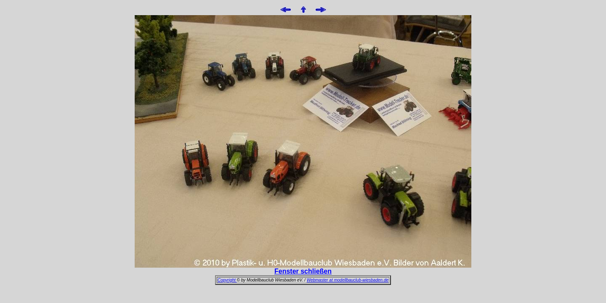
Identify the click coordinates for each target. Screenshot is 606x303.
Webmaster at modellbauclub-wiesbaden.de (347, 280)
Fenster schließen (303, 271)
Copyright (227, 280)
